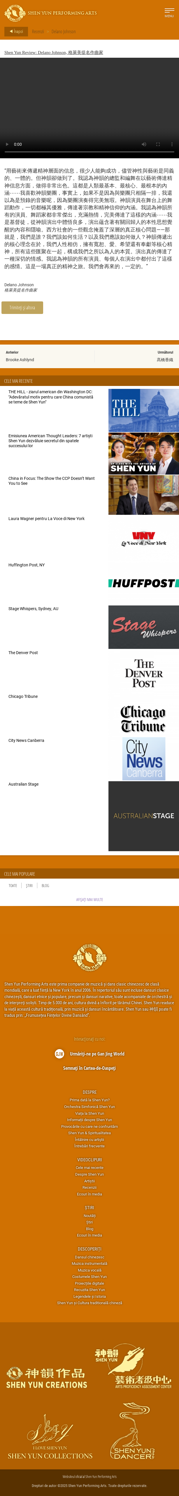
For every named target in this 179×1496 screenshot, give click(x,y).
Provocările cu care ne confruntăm (89, 1126)
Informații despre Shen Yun (89, 1119)
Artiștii (89, 1181)
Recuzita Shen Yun (89, 1289)
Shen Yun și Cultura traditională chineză (89, 1302)
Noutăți (90, 1215)
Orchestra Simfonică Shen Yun (89, 1106)
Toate (13, 885)
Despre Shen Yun (89, 1174)
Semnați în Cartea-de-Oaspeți (89, 1068)
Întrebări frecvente (89, 1146)
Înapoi (14, 31)
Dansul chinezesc (89, 1257)
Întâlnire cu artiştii (89, 1139)
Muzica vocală (89, 1270)
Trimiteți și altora (22, 307)
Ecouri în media (89, 1194)
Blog (45, 885)
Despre (89, 1092)
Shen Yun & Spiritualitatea (89, 1132)
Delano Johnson (64, 31)
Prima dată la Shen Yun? (90, 1099)
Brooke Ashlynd (20, 359)
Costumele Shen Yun (89, 1276)
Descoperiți (89, 1249)
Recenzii (38, 31)
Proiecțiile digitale (89, 1283)
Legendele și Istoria (89, 1296)
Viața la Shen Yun (89, 1113)
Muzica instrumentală (89, 1263)
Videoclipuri (89, 1160)
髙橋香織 (165, 359)
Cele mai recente (89, 1167)
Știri (29, 885)
